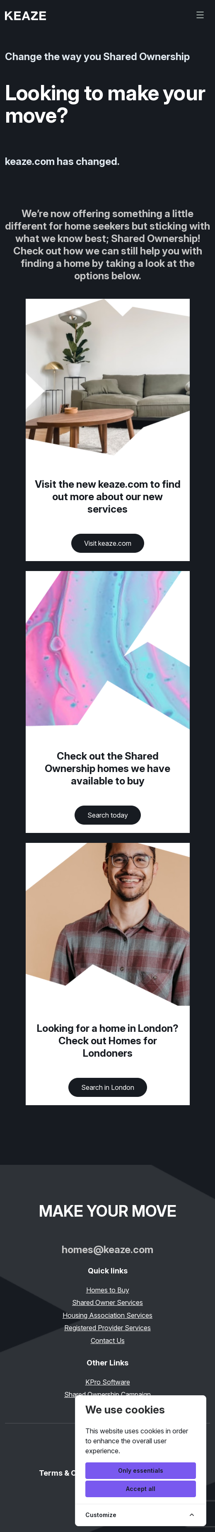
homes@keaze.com (107, 1250)
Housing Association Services (107, 1315)
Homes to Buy (107, 1290)
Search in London (107, 1087)
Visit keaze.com (107, 543)
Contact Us (108, 1340)
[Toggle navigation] (200, 15)
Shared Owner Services (107, 1302)
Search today (107, 815)
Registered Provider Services (107, 1328)
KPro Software (107, 1382)
